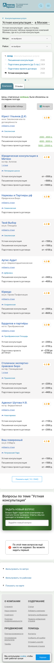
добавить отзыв (8, 126)
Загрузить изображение (38, 615)
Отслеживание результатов (10, 639)
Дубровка (8, 273)
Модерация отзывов (36, 646)
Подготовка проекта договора (22, 69)
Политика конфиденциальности (13, 620)
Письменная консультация (20, 60)
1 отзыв (5, 165)
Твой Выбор (9, 222)
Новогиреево (10, 415)
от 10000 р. (47, 212)
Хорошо (42, 657)
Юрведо (6, 291)
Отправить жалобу (35, 642)
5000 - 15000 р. (45, 145)
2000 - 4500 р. (45, 137)
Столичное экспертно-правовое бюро (15, 365)
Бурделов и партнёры (15, 323)
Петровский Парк (12, 453)
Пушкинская (9, 378)
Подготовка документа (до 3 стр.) (24, 64)
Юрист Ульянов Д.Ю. (14, 116)
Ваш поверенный (12, 439)
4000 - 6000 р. (45, 141)
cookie (23, 656)
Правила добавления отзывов (36, 620)
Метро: (5, 38)
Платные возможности (13, 634)
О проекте (8, 607)
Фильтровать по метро (16, 569)
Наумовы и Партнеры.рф (17, 195)
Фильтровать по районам (17, 578)
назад (23, 56)
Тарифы (7, 644)
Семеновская (10, 208)
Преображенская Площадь (16, 336)
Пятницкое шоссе (12, 171)
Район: (5, 46)
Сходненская (10, 305)
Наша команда (10, 611)
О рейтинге (8, 615)
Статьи (31, 607)
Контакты (32, 634)
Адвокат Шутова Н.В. (15, 402)
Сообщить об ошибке (36, 638)
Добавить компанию (36, 611)
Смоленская (9, 131)
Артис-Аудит (9, 260)
